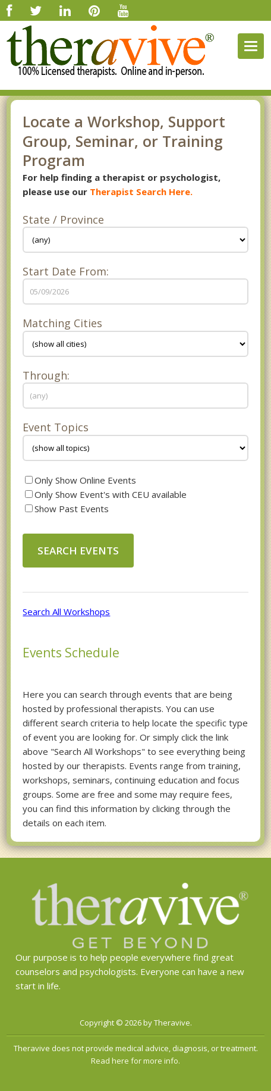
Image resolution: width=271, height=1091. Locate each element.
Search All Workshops (66, 611)
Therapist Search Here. (141, 191)
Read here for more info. (135, 1060)
